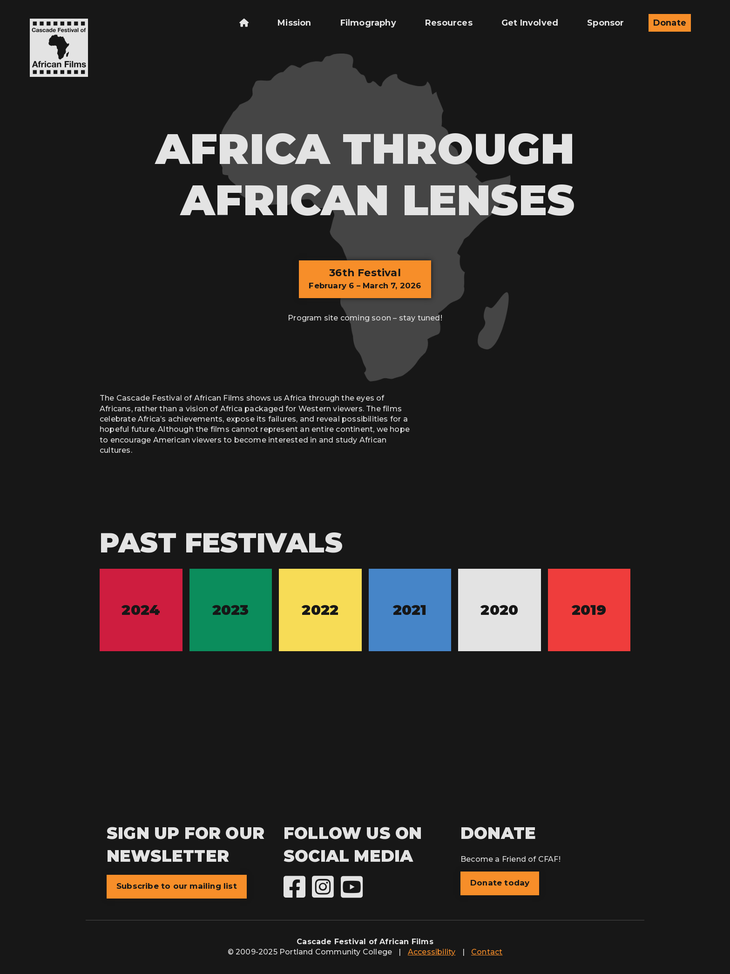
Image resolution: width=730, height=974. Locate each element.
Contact (486, 951)
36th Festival (365, 278)
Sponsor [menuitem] (605, 22)
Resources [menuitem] (449, 22)
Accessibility (432, 951)
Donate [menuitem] (669, 22)
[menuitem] (244, 23)
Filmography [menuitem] (368, 22)
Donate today (499, 882)
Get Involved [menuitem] (529, 22)
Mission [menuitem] (294, 22)
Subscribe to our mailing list (176, 886)
